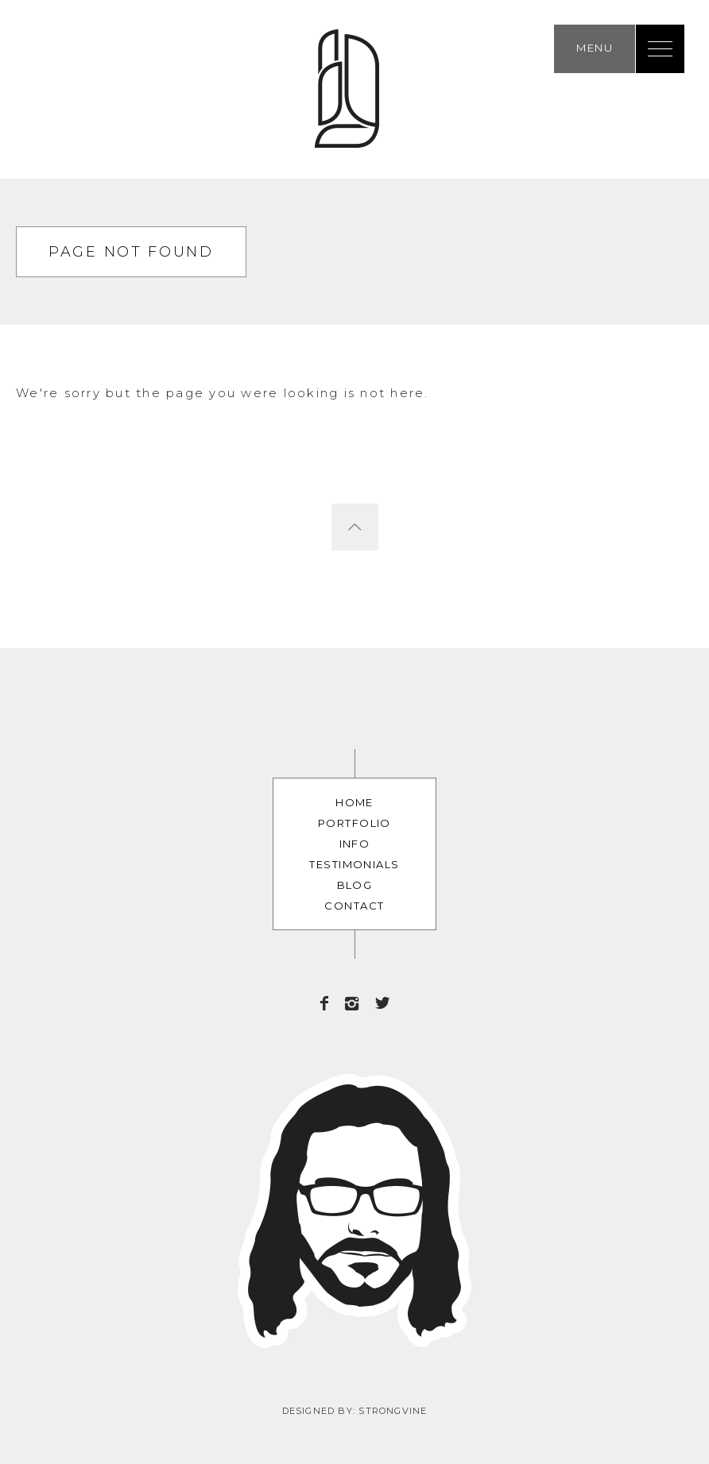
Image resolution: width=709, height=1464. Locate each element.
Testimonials (354, 864)
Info (354, 843)
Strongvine (392, 1410)
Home (354, 802)
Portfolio (354, 823)
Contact (354, 905)
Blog (355, 885)
